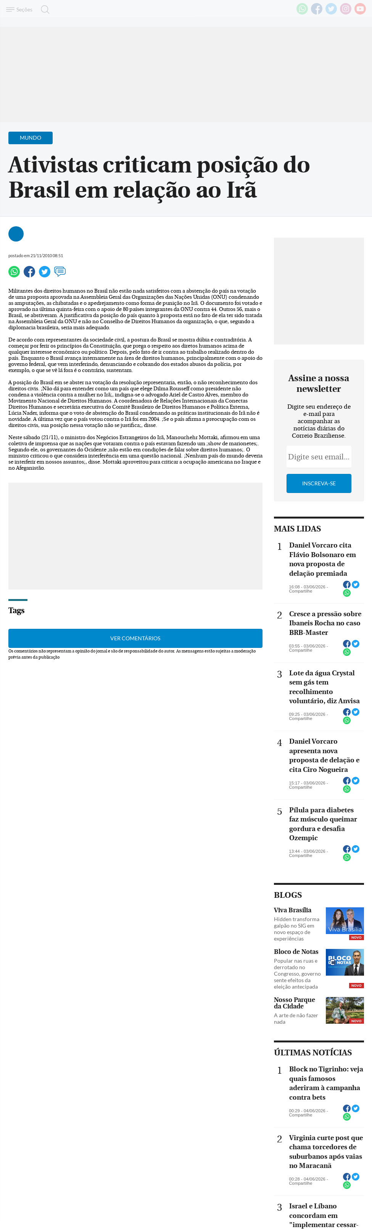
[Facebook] (316, 13)
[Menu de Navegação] (20, 9)
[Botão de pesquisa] (43, 9)
